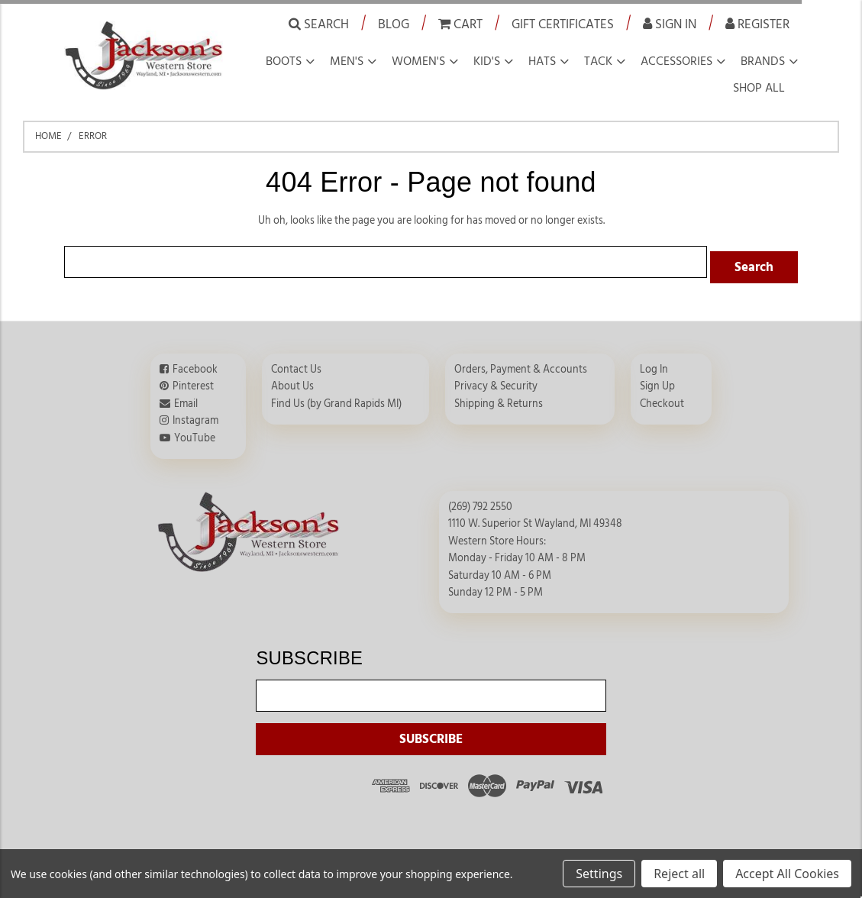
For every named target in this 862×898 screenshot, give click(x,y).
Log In (654, 364)
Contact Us (296, 364)
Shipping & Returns (498, 398)
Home (48, 136)
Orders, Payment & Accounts (520, 364)
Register (757, 24)
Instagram (195, 415)
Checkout (662, 398)
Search (319, 24)
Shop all (759, 88)
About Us (292, 381)
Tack (598, 61)
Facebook (195, 364)
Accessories (676, 61)
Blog (393, 24)
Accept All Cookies (787, 873)
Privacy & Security (496, 381)
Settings (599, 873)
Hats (542, 61)
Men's (346, 61)
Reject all (679, 873)
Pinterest (193, 381)
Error (93, 136)
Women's (418, 61)
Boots (284, 61)
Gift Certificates (563, 24)
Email (186, 398)
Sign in (669, 24)
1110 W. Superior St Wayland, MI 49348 (535, 518)
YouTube (194, 432)
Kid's (486, 61)
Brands (763, 61)
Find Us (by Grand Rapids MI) (336, 398)
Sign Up (657, 381)
